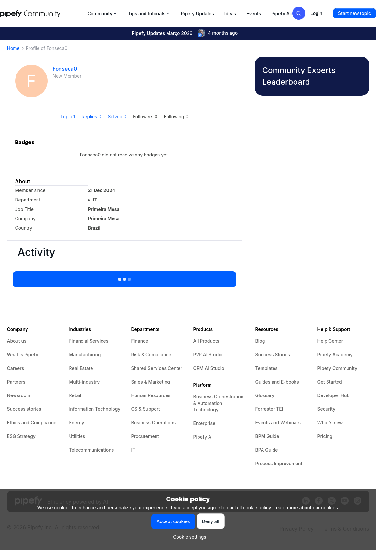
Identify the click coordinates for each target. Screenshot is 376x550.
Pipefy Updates (197, 13)
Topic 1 (68, 116)
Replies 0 (92, 116)
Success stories (24, 409)
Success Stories (272, 354)
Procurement (145, 436)
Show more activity (124, 277)
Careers (15, 368)
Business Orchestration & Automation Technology (218, 403)
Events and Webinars (278, 422)
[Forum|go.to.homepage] (42, 13)
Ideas (230, 13)
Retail (75, 395)
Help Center (330, 341)
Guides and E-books (277, 381)
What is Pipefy (22, 354)
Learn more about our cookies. (306, 507)
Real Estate (81, 368)
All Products (206, 341)
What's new (330, 422)
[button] (354, 13)
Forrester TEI (269, 409)
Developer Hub (333, 395)
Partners (16, 381)
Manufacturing (85, 354)
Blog (260, 341)
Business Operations (153, 422)
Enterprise (204, 423)
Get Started (329, 381)
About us (17, 341)
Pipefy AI (203, 437)
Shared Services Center (156, 368)
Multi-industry (84, 381)
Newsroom (18, 395)
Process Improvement (279, 463)
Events (253, 13)
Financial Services (89, 341)
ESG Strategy (21, 436)
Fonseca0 (65, 68)
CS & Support (145, 409)
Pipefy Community (337, 368)
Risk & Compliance (151, 354)
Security (326, 409)
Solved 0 (118, 116)
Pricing (325, 436)
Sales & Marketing (150, 381)
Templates (266, 368)
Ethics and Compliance (32, 422)
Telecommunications (91, 450)
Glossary (264, 395)
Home (13, 48)
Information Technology (95, 409)
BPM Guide (267, 436)
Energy (76, 422)
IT (133, 450)
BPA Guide (266, 450)
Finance (139, 341)
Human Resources (151, 395)
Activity (36, 252)
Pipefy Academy (289, 13)
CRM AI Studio (208, 368)
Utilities (77, 436)
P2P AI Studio (208, 354)
